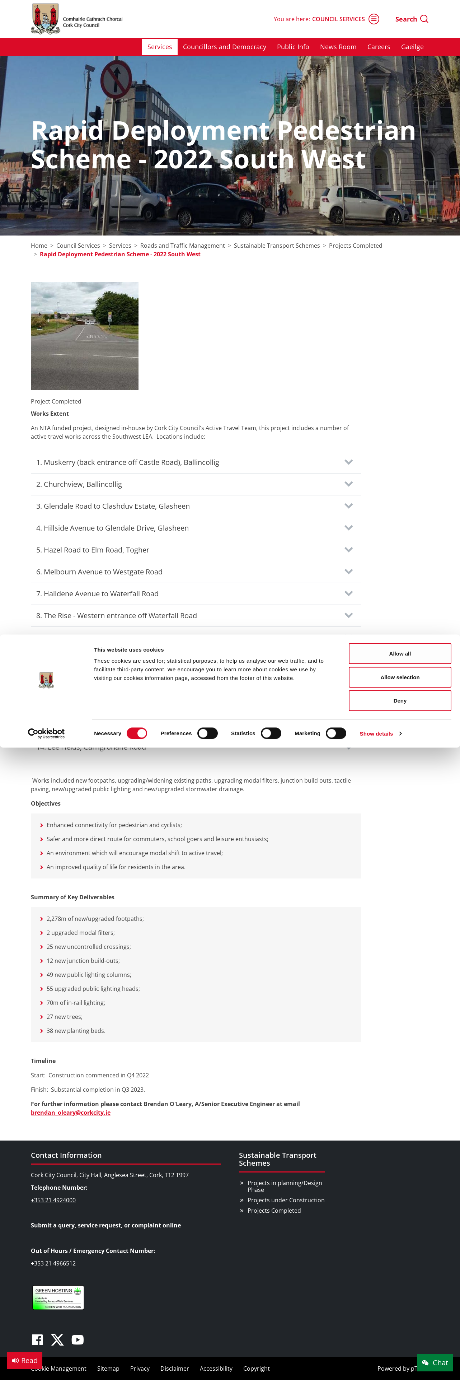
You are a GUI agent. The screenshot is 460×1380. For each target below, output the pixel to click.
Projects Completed (274, 1211)
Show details (376, 99)
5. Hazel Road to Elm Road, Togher (92, 550)
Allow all (400, 19)
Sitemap (108, 1368)
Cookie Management (58, 1368)
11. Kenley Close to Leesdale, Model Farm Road (113, 681)
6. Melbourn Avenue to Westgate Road (99, 572)
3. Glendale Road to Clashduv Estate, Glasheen (113, 506)
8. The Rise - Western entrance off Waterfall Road (116, 615)
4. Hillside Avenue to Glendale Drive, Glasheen (112, 528)
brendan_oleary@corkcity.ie (71, 1112)
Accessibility (216, 1368)
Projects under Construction (286, 1200)
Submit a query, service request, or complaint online (106, 1225)
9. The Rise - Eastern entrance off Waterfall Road (115, 637)
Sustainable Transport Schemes (277, 1159)
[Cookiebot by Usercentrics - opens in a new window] (46, 99)
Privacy (140, 1368)
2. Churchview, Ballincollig (79, 484)
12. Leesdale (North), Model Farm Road (100, 703)
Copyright (256, 1368)
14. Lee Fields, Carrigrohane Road (91, 747)
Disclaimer (174, 1368)
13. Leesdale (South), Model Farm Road (100, 725)
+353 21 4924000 (53, 1200)
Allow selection (399, 42)
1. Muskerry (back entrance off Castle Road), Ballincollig (127, 462)
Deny (400, 66)
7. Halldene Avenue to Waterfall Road (97, 593)
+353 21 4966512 (53, 1263)
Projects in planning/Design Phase (285, 1186)
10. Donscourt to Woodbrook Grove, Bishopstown (118, 659)
